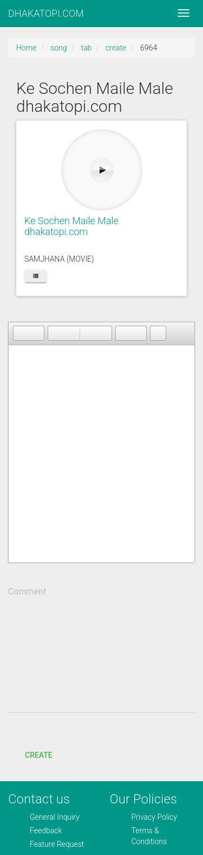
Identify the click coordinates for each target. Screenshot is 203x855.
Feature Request (57, 844)
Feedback (46, 830)
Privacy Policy (154, 817)
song (58, 47)
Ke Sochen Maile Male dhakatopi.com (71, 226)
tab (86, 47)
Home (26, 47)
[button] (21, 333)
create (116, 47)
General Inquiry (55, 817)
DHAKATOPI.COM (46, 13)
